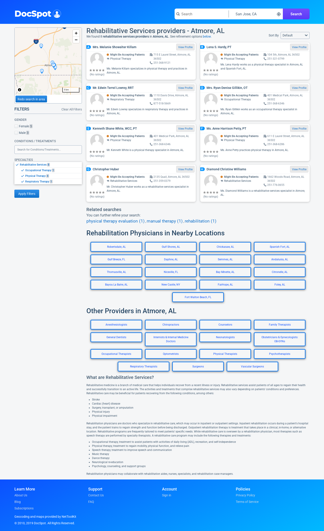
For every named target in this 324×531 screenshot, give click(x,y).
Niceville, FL (171, 272)
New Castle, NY (171, 284)
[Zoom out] (76, 39)
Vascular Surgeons (252, 366)
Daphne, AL (171, 259)
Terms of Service (247, 502)
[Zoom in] (76, 33)
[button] (295, 35)
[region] (48, 61)
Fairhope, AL (225, 284)
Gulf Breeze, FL (116, 259)
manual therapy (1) (165, 221)
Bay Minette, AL (225, 272)
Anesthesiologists (116, 324)
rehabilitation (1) (200, 221)
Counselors (225, 324)
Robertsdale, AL (116, 246)
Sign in (166, 495)
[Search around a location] (256, 14)
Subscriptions (24, 508)
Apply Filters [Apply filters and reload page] (26, 194)
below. (207, 36)
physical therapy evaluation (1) (115, 221)
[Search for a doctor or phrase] (202, 14)
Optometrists (171, 354)
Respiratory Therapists (143, 366)
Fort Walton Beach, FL (198, 297)
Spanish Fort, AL (280, 246)
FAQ (91, 502)
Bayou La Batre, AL (116, 284)
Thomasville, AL (116, 272)
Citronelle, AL (280, 272)
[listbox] (48, 173)
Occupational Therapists (116, 354)
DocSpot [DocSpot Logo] (36, 13)
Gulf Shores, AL (171, 246)
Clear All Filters (71, 109)
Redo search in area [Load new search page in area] (31, 99)
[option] (51, 164)
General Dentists (116, 337)
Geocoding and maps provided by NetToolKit (45, 516)
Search (296, 14)
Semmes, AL (225, 259)
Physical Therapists (225, 354)
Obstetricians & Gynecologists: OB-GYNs (279, 339)
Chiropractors (170, 324)
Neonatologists (225, 337)
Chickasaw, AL (225, 246)
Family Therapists (280, 324)
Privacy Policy (245, 495)
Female (23, 126)
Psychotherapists (279, 354)
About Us (20, 495)
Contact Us (96, 495)
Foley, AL (279, 284)
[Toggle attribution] (19, 89)
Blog (17, 502)
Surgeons (198, 366)
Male (21, 133)
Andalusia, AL (279, 259)
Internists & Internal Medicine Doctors (170, 339)
